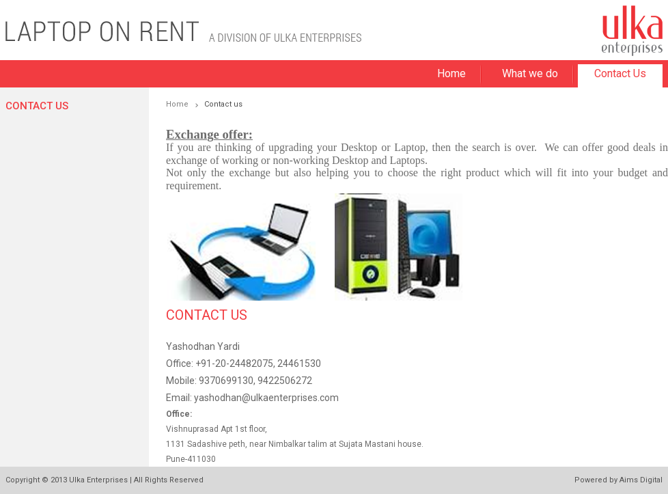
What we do (530, 73)
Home (451, 73)
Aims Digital (641, 480)
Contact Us (620, 73)
